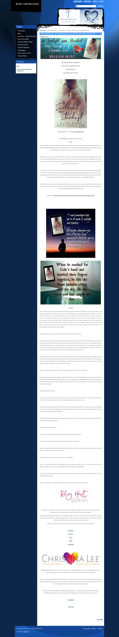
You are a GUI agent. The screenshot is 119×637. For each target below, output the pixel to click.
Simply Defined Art (79, 131)
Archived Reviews (23, 47)
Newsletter (71, 544)
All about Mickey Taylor (25, 42)
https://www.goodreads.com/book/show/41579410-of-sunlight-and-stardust (74, 195)
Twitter (70, 541)
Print (95, 628)
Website (70, 534)
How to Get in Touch (24, 53)
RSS (101, 628)
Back (98, 619)
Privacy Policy (22, 56)
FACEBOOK (70, 600)
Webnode (26, 631)
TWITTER (71, 607)
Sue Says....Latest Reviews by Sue (28, 37)
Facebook (70, 530)
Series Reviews (23, 45)
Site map (87, 628)
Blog (19, 33)
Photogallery (22, 50)
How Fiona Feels (23, 39)
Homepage (21, 31)
